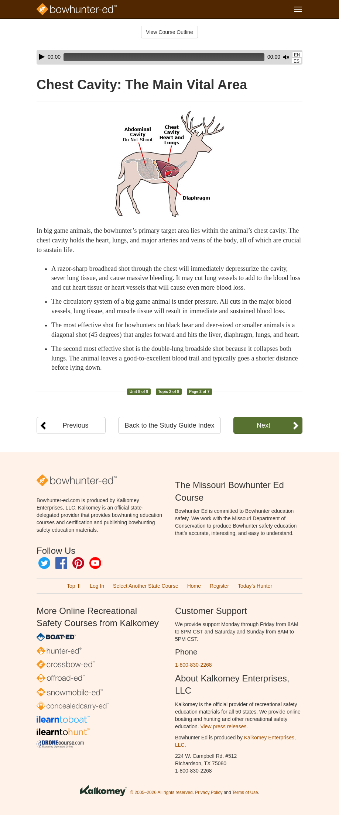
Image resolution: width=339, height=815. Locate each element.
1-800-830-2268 (193, 665)
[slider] (154, 57)
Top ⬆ (74, 586)
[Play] (42, 57)
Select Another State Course (145, 586)
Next (263, 425)
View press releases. (224, 726)
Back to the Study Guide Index (169, 425)
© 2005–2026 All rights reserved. (162, 792)
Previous (76, 425)
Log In (97, 586)
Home (194, 586)
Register (219, 586)
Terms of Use (245, 792)
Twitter (44, 563)
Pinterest (78, 563)
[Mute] (265, 57)
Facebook (61, 563)
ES (296, 61)
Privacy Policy (208, 792)
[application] (169, 57)
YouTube (95, 563)
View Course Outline (169, 32)
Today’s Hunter (255, 586)
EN (297, 55)
